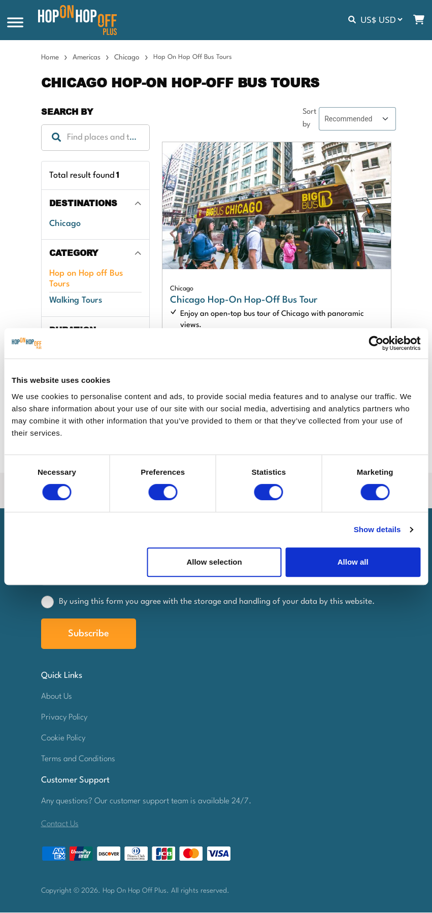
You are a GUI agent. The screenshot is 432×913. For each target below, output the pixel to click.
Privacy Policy (64, 718)
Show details (377, 529)
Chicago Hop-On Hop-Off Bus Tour (243, 300)
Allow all (353, 562)
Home (50, 57)
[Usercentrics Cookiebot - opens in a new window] (375, 343)
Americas (87, 57)
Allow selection (214, 562)
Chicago (127, 57)
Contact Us (60, 825)
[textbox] (95, 138)
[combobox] (95, 138)
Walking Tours (75, 301)
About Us (56, 697)
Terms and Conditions (78, 760)
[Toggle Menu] (15, 23)
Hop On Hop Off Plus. (137, 891)
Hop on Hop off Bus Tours (86, 279)
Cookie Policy (63, 739)
